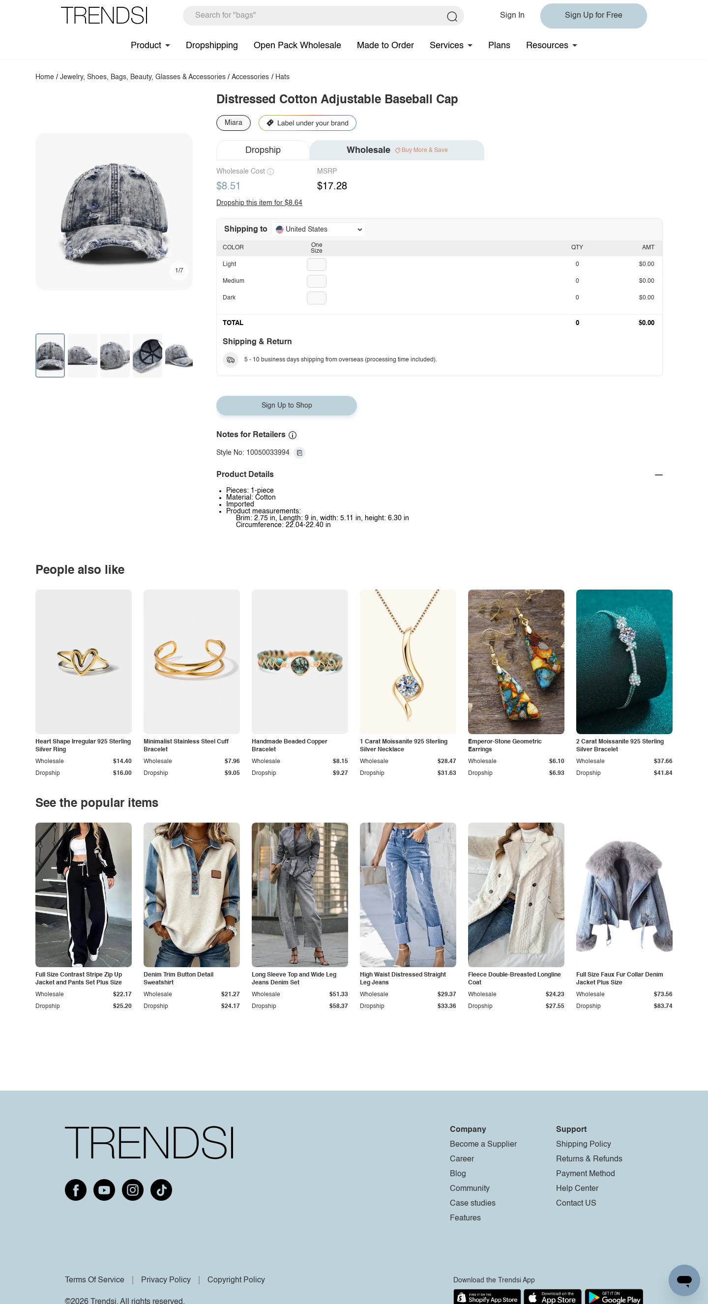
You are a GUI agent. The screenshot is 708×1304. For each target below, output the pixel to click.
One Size (317, 248)
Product (146, 45)
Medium (233, 281)
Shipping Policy (583, 1145)
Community (470, 1189)
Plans (499, 45)
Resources (547, 45)
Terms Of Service (94, 1280)
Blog (458, 1174)
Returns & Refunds (589, 1159)
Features (465, 1218)
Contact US (576, 1204)
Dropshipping (212, 45)
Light (229, 264)
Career (462, 1159)
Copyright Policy (236, 1280)
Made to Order (385, 45)
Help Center (577, 1189)
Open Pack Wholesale (297, 45)
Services (447, 45)
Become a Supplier (483, 1145)
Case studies (473, 1204)
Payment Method (585, 1174)
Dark (229, 298)
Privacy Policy (166, 1280)
